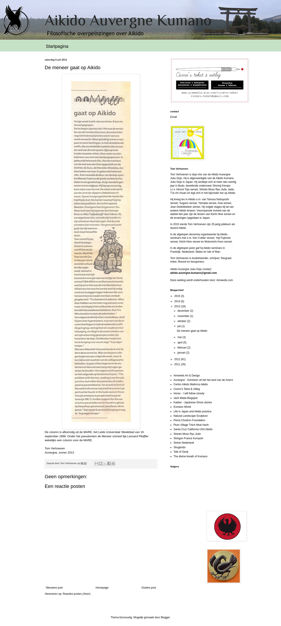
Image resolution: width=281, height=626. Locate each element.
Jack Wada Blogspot (186, 398)
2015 (177, 296)
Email (173, 117)
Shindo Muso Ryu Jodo (187, 433)
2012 (177, 359)
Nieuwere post (54, 587)
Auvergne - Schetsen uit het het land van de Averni (203, 380)
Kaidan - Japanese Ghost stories (193, 402)
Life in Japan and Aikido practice (192, 411)
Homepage (102, 587)
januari (181, 352)
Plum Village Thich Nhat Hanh (191, 424)
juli (179, 326)
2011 (177, 364)
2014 (177, 301)
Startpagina (57, 46)
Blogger (165, 617)
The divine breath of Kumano (190, 456)
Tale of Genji (181, 451)
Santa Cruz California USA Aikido (193, 429)
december (183, 310)
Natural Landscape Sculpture (191, 415)
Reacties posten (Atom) (76, 593)
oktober (182, 321)
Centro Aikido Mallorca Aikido (191, 384)
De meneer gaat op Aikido (192, 330)
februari (182, 347)
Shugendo (180, 447)
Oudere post (148, 587)
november (183, 316)
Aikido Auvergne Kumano (128, 20)
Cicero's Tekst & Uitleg (187, 389)
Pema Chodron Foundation (189, 420)
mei (180, 337)
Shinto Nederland (184, 442)
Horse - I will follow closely (189, 393)
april (180, 342)
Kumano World (182, 406)
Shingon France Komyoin (188, 438)
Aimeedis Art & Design (187, 375)
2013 (177, 306)
